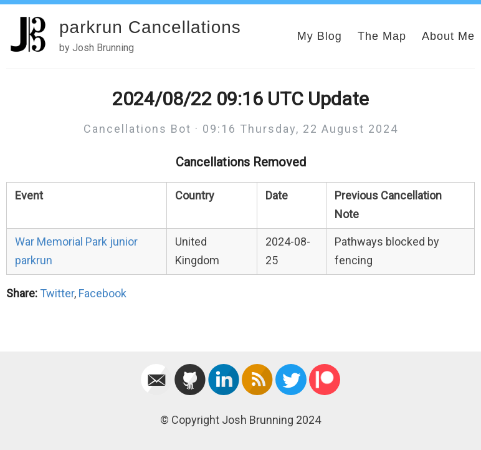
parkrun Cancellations (150, 27)
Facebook (102, 293)
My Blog (319, 36)
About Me (448, 36)
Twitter (57, 293)
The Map (382, 36)
